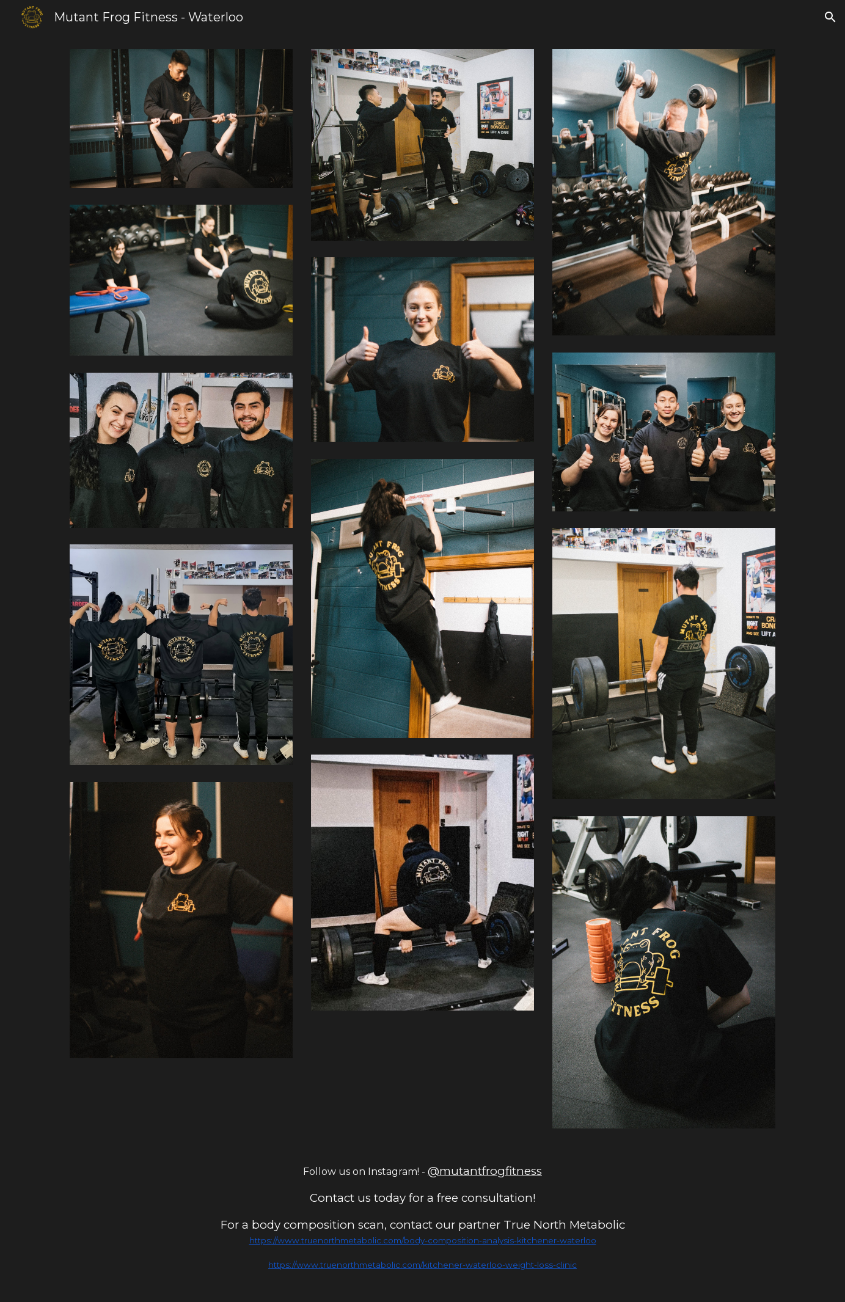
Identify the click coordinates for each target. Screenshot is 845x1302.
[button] (830, 17)
